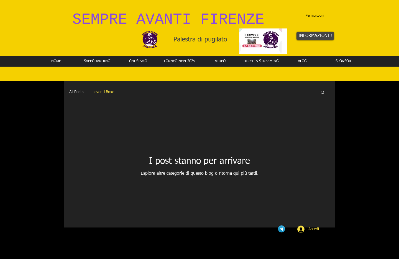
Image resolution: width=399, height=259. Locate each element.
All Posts (76, 92)
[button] (322, 93)
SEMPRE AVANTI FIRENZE (168, 19)
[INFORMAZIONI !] (315, 36)
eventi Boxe (104, 92)
